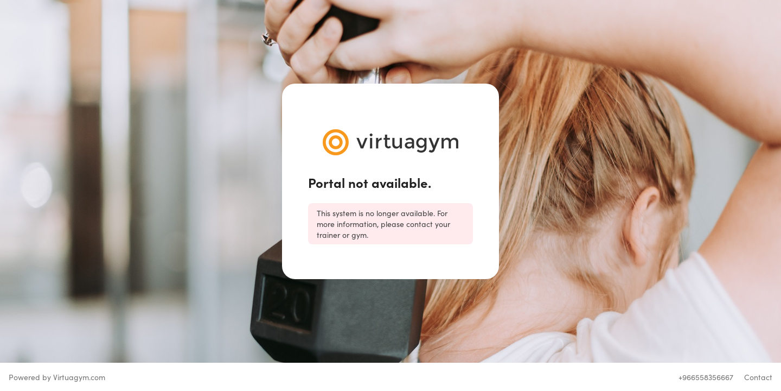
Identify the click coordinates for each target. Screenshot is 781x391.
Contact (758, 376)
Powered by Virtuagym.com (57, 376)
